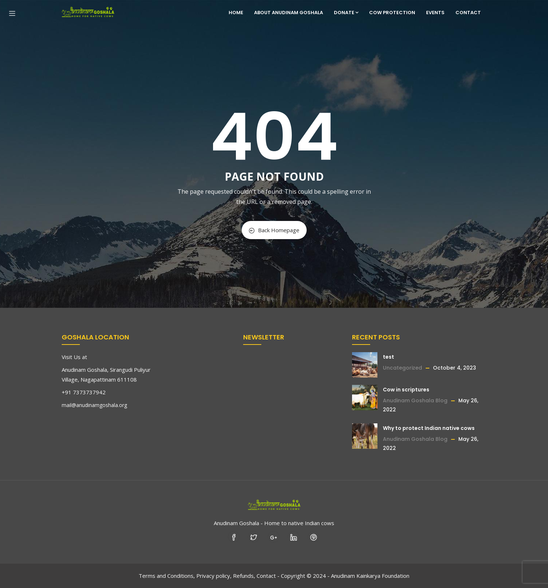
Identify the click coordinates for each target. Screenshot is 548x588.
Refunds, (244, 575)
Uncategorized (402, 367)
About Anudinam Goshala (288, 12)
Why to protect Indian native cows (429, 428)
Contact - (268, 575)
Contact (468, 12)
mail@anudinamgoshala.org (94, 405)
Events (435, 12)
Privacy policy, (214, 575)
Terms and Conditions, (167, 575)
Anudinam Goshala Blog (415, 400)
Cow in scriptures (406, 389)
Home (236, 12)
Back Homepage (274, 230)
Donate (346, 12)
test (388, 357)
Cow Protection (392, 12)
